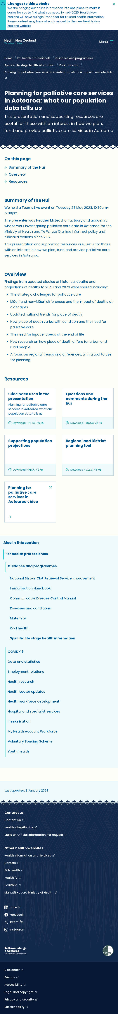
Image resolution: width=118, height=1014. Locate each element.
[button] (114, 4)
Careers (10, 863)
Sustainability (14, 1007)
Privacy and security (19, 999)
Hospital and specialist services (34, 711)
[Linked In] (12, 907)
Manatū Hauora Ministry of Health (29, 892)
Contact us (13, 820)
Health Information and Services (28, 855)
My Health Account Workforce (33, 731)
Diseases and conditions (30, 608)
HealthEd (11, 885)
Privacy (10, 977)
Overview (15, 174)
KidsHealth (12, 870)
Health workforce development (33, 701)
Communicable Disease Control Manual (43, 598)
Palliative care (68, 65)
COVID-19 (16, 651)
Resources (16, 181)
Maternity (18, 618)
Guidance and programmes (74, 58)
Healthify (11, 878)
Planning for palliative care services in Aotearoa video (24, 494)
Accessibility (13, 985)
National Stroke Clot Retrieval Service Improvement (52, 578)
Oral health (19, 628)
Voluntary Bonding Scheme (30, 741)
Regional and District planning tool (86, 443)
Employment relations (26, 671)
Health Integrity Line (19, 827)
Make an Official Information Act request (34, 835)
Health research (21, 681)
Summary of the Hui (24, 167)
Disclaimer (12, 970)
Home (8, 58)
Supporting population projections (30, 443)
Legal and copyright (19, 992)
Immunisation (19, 721)
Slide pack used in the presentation (28, 396)
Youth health (18, 751)
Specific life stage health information (29, 65)
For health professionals (33, 58)
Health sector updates (26, 691)
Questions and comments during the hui (86, 398)
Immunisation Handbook (30, 588)
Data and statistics (24, 661)
